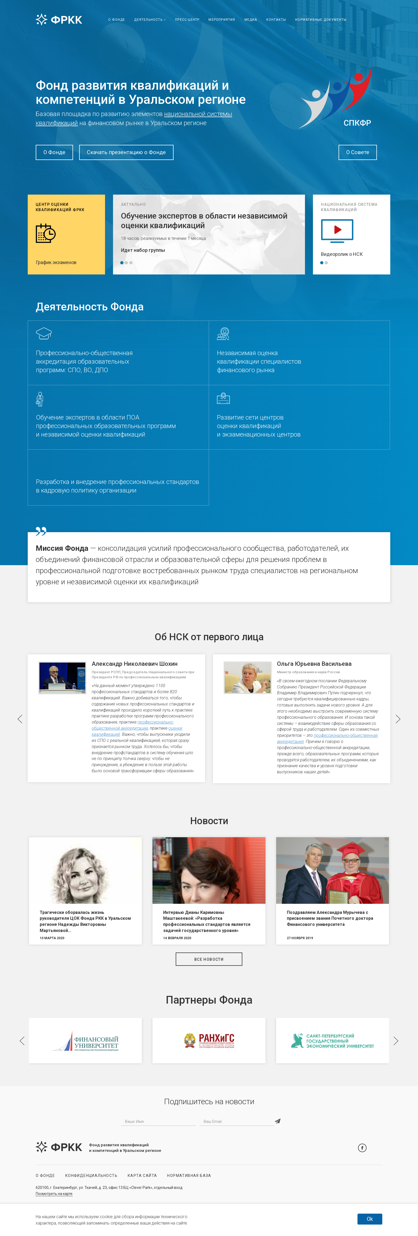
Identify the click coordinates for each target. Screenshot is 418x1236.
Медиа (250, 20)
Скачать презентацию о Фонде (126, 152)
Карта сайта (142, 1175)
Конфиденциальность (91, 1175)
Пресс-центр (187, 20)
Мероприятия (221, 20)
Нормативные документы (321, 20)
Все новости (209, 959)
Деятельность (150, 20)
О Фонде (116, 20)
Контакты (276, 20)
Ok (370, 1219)
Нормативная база (189, 1175)
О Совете (357, 152)
